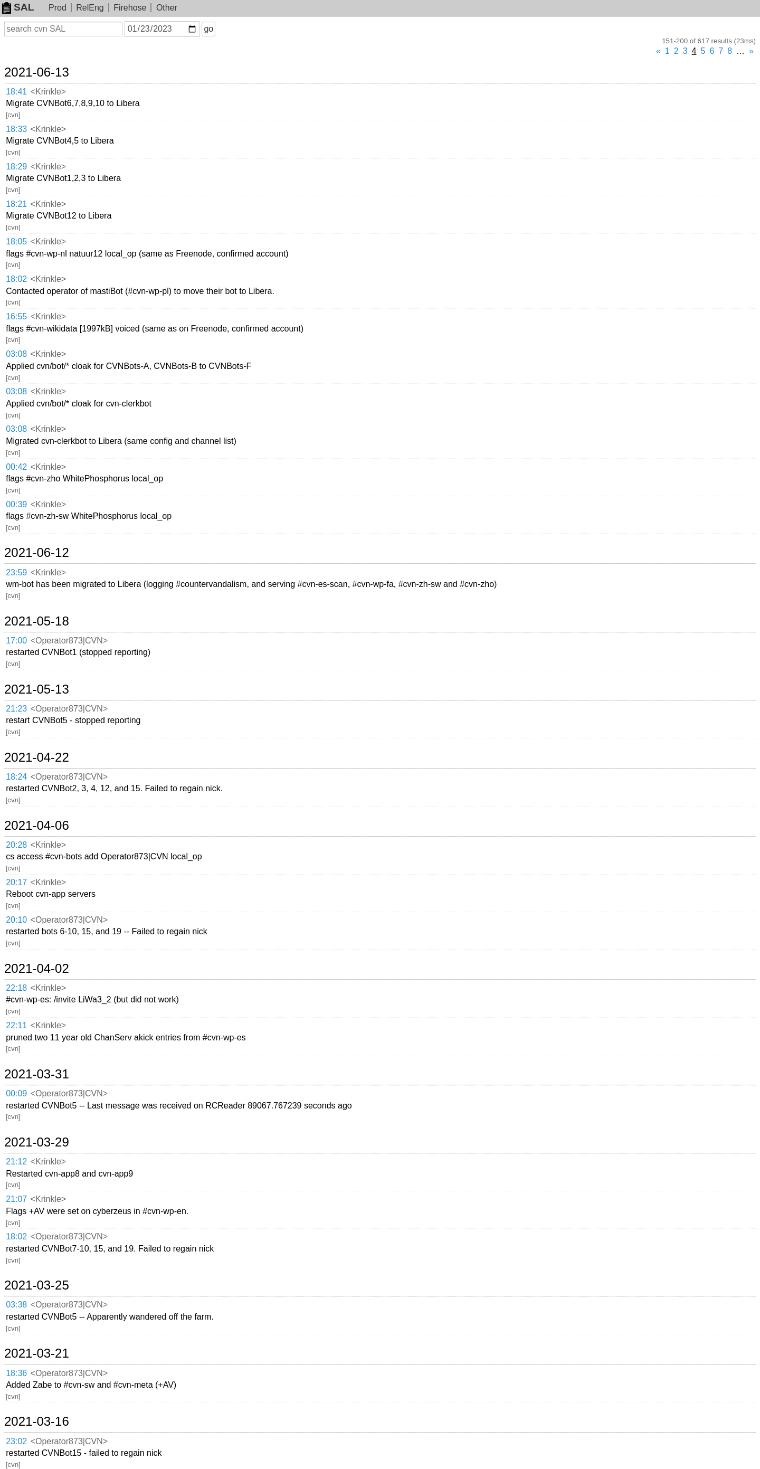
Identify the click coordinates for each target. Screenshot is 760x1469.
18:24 (16, 776)
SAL (18, 7)
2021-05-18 (36, 621)
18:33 (16, 129)
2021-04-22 (36, 757)
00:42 (16, 466)
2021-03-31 (36, 1074)
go (208, 28)
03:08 (16, 353)
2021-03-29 (36, 1142)
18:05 (16, 241)
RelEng (89, 7)
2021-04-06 (36, 825)
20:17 (16, 882)
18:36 (16, 1373)
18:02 (16, 278)
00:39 (16, 504)
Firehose (129, 7)
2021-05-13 (36, 689)
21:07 (16, 1199)
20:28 (16, 844)
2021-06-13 (36, 72)
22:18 (16, 987)
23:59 (16, 572)
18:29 (16, 166)
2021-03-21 (36, 1353)
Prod (57, 7)
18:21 (16, 204)
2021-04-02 (36, 968)
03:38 (16, 1304)
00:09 (16, 1093)
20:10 (16, 919)
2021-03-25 (36, 1285)
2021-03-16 (36, 1421)
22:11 (16, 1025)
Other (166, 7)
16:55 (16, 316)
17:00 (16, 640)
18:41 (16, 91)
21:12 (16, 1161)
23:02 (16, 1441)
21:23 (16, 708)
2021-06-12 (36, 552)
